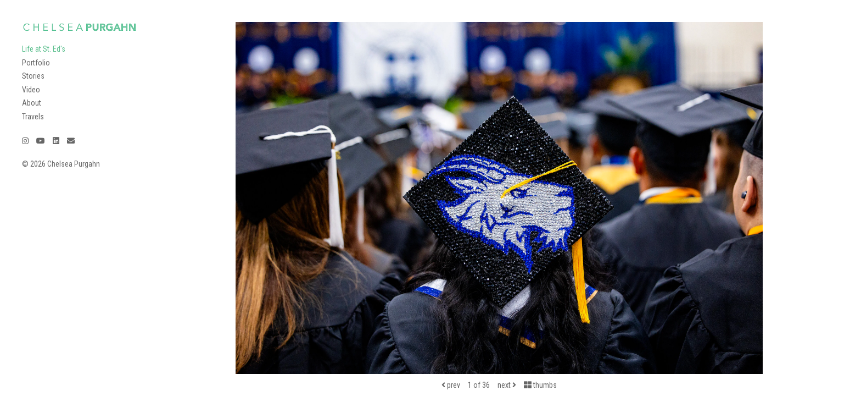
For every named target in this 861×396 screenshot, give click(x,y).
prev (450, 385)
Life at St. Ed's (43, 49)
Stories (33, 76)
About (31, 102)
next (506, 385)
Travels (33, 116)
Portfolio (36, 62)
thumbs (540, 385)
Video (31, 89)
